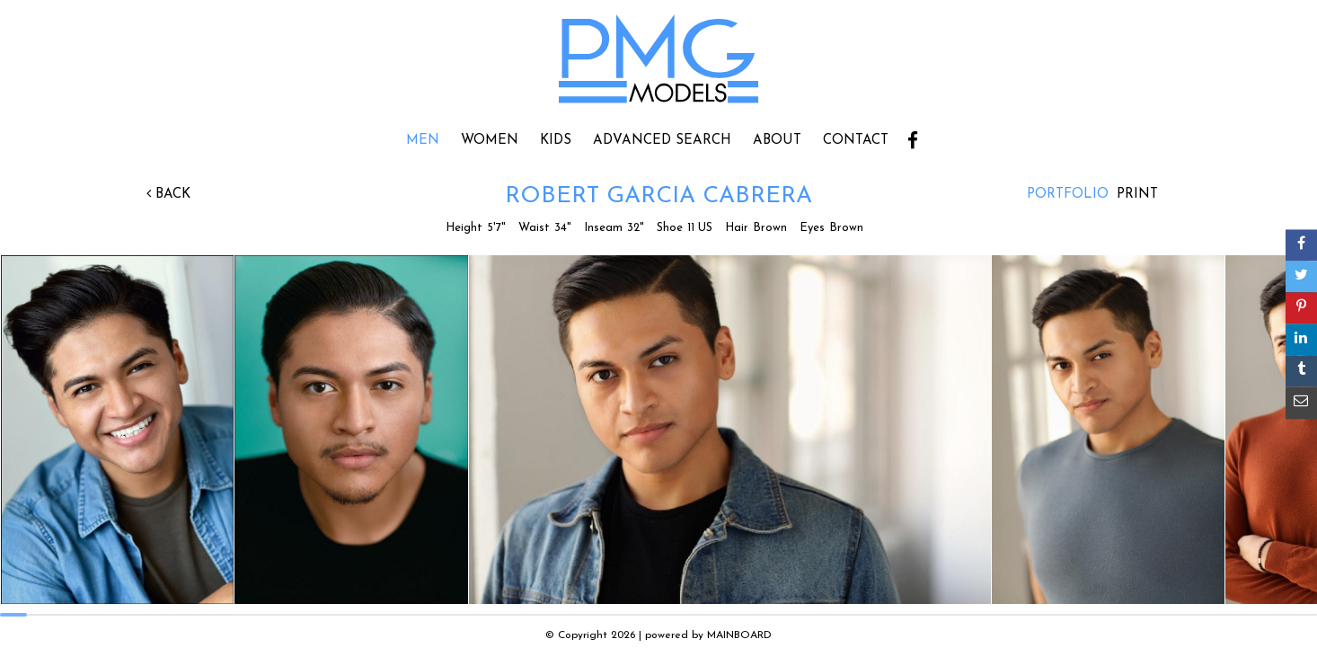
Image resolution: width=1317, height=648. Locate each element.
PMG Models (658, 65)
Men (422, 140)
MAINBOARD (739, 635)
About (777, 140)
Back (168, 194)
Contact (855, 140)
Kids (555, 140)
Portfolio (1068, 194)
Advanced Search (662, 140)
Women (489, 140)
